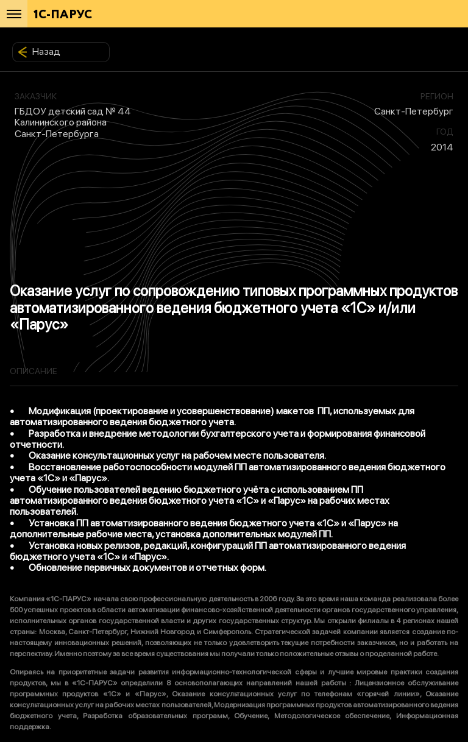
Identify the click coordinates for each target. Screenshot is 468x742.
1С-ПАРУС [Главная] (63, 15)
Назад (39, 52)
